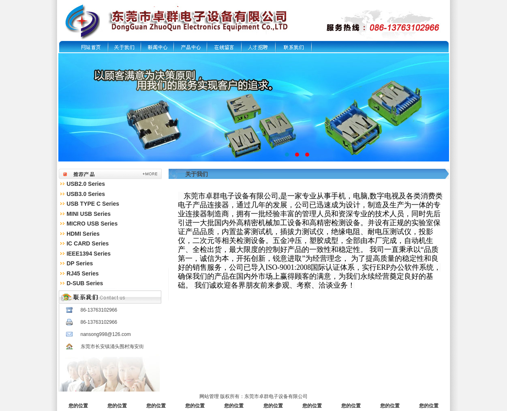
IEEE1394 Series (88, 253)
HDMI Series (83, 233)
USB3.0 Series (85, 194)
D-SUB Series (84, 283)
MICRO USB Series (92, 223)
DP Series (79, 263)
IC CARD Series (87, 243)
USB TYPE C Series (92, 203)
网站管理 (209, 396)
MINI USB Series (88, 214)
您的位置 (78, 406)
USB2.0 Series (85, 184)
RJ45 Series (82, 273)
